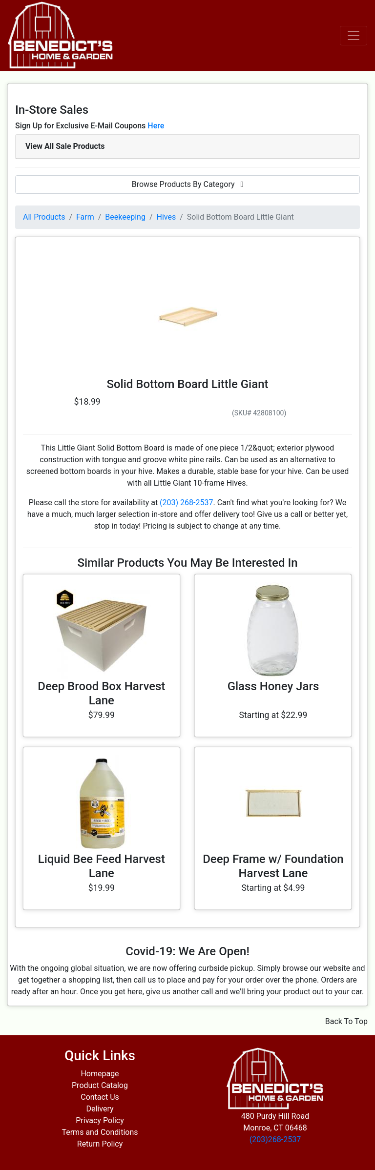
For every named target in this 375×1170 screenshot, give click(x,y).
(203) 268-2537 (186, 502)
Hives (166, 217)
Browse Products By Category (188, 184)
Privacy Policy (100, 1120)
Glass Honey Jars (273, 686)
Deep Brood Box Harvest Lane (101, 693)
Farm (85, 217)
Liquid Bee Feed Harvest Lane (101, 866)
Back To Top (346, 1021)
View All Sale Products (64, 146)
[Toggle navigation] (353, 35)
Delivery (99, 1108)
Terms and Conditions (100, 1132)
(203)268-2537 (275, 1139)
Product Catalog (100, 1085)
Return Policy (100, 1144)
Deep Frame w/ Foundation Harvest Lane (273, 866)
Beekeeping (125, 217)
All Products (44, 217)
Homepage (100, 1073)
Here (155, 125)
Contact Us (100, 1097)
